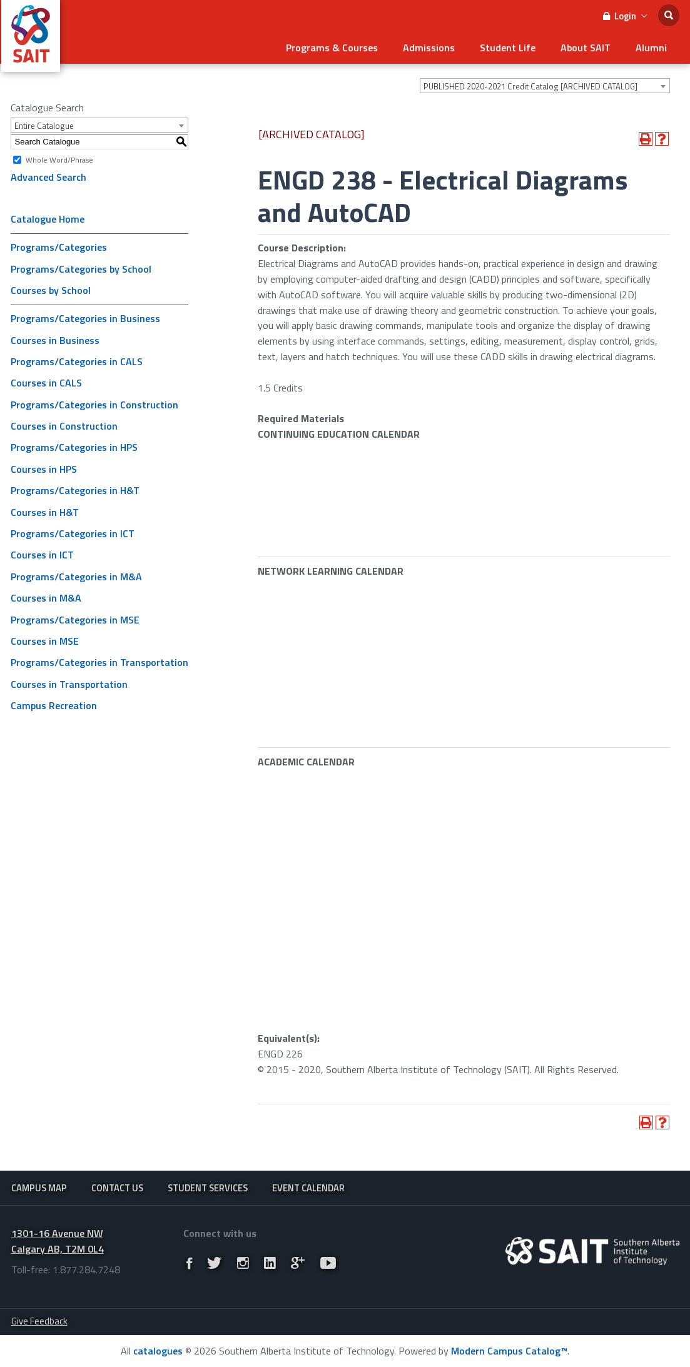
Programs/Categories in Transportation (99, 662)
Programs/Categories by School (81, 268)
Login (625, 16)
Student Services (208, 1188)
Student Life (507, 47)
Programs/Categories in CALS (77, 361)
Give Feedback (39, 1321)
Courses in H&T (45, 512)
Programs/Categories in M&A (76, 576)
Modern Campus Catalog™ (509, 1350)
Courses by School (51, 290)
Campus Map (39, 1188)
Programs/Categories (59, 247)
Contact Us (117, 1188)
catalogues (158, 1350)
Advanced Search (48, 176)
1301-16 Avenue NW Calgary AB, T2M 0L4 (57, 1241)
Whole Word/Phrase (59, 159)
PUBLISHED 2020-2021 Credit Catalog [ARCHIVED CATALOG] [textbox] (530, 86)
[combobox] (545, 85)
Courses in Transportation (69, 684)
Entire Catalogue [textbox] (44, 125)
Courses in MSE (45, 640)
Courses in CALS (46, 382)
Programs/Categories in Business (85, 318)
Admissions (429, 47)
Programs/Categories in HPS (74, 447)
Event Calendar (308, 1188)
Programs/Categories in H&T (75, 490)
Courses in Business (55, 340)
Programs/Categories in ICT (72, 533)
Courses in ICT (42, 554)
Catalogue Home (47, 218)
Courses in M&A (46, 597)
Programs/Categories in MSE (75, 619)
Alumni (651, 47)
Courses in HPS (44, 469)
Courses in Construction (64, 425)
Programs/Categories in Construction (94, 404)
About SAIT (586, 47)
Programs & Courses (332, 47)
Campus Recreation (54, 705)
